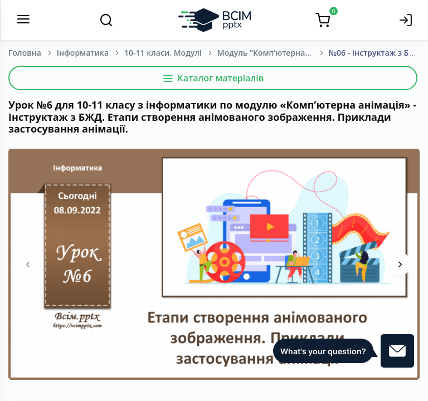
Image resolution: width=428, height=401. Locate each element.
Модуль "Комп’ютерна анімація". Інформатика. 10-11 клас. (273, 52)
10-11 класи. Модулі (163, 52)
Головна (24, 52)
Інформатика (83, 52)
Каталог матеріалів (213, 78)
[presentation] (28, 264)
